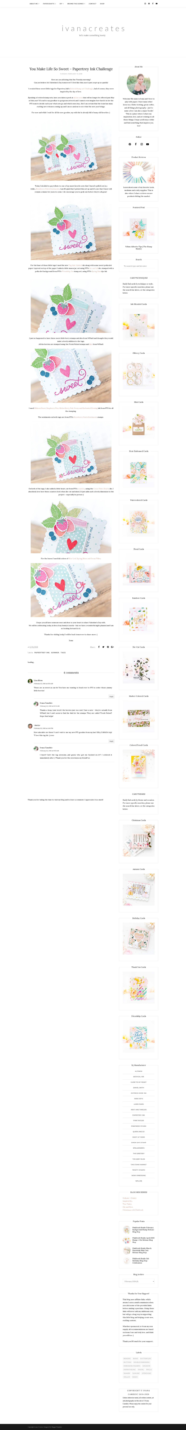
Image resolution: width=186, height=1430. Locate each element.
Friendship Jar (67, 271)
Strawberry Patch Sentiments (47, 189)
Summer (55, 653)
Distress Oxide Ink (138, 1093)
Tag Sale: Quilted (75, 265)
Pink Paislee (138, 1120)
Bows (135, 1358)
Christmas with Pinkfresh (133, 1210)
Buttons (127, 1362)
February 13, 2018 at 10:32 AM (49, 706)
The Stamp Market (139, 1164)
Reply (111, 696)
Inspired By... (128, 1201)
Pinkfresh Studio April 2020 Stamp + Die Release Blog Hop (143, 1240)
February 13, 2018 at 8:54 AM (43, 683)
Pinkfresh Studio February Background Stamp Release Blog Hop (143, 1229)
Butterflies (145, 1358)
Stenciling (146, 1373)
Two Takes (127, 1204)
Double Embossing (142, 1362)
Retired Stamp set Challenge (81, 89)
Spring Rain (96, 271)
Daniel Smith (138, 1087)
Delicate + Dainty (129, 1198)
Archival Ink (138, 1077)
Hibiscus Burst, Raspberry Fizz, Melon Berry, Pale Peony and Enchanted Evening (66, 408)
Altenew (138, 1071)
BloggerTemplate (56, 1427)
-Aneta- (37, 725)
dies (90, 344)
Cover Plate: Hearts (101, 489)
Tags (63, 653)
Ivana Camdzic (46, 703)
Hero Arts (138, 1099)
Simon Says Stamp (138, 1142)
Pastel (141, 1369)
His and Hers (128, 1207)
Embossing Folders (132, 1366)
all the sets (78, 98)
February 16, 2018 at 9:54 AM (49, 751)
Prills (149, 1369)
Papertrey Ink (42, 653)
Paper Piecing (130, 1369)
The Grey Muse (139, 1159)
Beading (127, 1358)
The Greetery (138, 1153)
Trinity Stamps (138, 1170)
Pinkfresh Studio (138, 1126)
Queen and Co (138, 1131)
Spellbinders (138, 1148)
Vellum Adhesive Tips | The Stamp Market (138, 248)
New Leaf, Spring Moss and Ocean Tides (84, 558)
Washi (135, 1377)
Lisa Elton (38, 680)
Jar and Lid (93, 268)
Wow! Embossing (139, 1175)
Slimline (136, 1373)
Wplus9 (138, 1181)
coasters (81, 489)
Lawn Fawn (139, 1104)
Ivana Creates (38, 1427)
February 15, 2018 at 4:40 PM (43, 728)
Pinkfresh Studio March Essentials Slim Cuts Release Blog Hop (142, 1250)
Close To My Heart (138, 1082)
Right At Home (139, 1137)
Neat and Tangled (138, 1109)
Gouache (146, 1366)
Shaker (127, 1373)
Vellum (127, 1377)
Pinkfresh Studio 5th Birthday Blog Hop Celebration (141, 1261)
